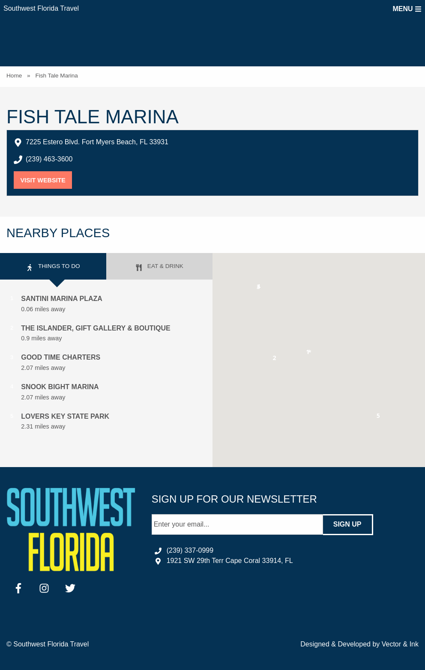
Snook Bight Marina (60, 386)
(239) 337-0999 (190, 550)
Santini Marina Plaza (61, 298)
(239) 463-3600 (49, 159)
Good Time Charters (60, 357)
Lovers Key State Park (65, 416)
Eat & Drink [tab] (159, 267)
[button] (274, 359)
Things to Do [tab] (53, 267)
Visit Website (46, 180)
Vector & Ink (400, 644)
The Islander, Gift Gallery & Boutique (95, 328)
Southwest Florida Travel (41, 8)
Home (14, 75)
